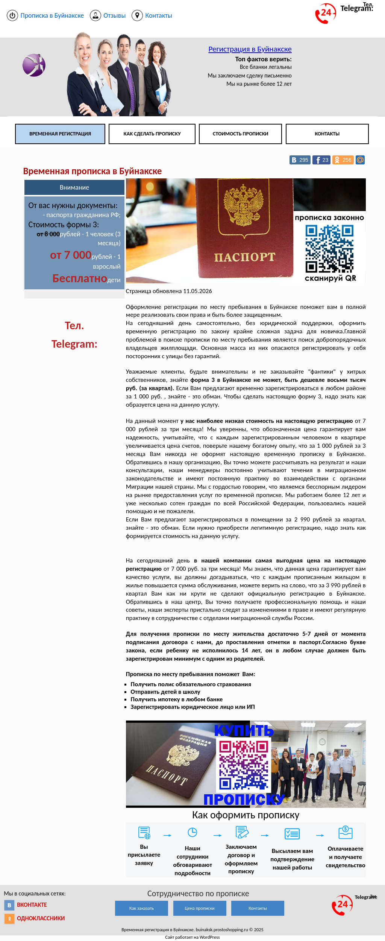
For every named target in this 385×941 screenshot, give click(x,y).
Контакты (327, 134)
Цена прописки (200, 908)
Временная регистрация (60, 134)
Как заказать (141, 908)
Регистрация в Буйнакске (250, 49)
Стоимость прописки (240, 134)
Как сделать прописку (152, 134)
